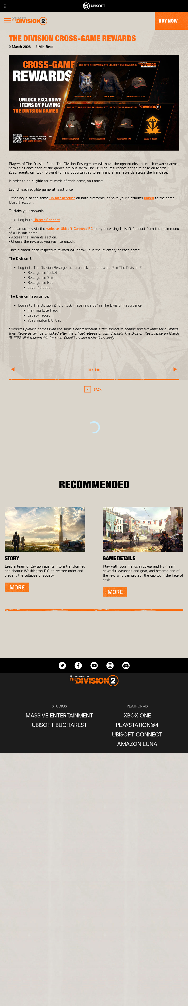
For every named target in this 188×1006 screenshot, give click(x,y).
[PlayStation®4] (137, 724)
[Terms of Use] (94, 982)
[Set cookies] (94, 998)
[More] (17, 587)
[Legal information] (94, 990)
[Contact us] (94, 966)
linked (149, 197)
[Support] (94, 949)
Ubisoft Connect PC (77, 228)
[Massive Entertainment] (59, 715)
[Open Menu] (7, 21)
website (52, 228)
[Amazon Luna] (137, 743)
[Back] (94, 389)
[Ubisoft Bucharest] (59, 724)
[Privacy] (94, 974)
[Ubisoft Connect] (137, 734)
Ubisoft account (62, 197)
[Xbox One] (137, 715)
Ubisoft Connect (46, 219)
